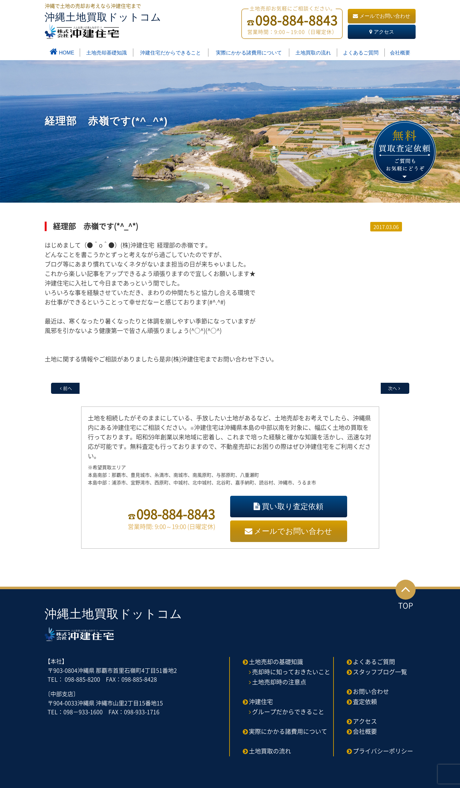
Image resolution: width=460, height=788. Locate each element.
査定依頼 (365, 701)
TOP (406, 595)
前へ (67, 388)
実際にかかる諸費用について (249, 52)
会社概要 (400, 52)
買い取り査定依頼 (288, 506)
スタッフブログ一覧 (380, 671)
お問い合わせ (371, 691)
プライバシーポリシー (383, 751)
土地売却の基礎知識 (276, 661)
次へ (392, 388)
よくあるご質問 (361, 52)
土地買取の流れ (313, 52)
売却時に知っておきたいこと (291, 671)
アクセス (381, 32)
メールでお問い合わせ (381, 16)
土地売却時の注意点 (279, 682)
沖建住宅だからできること (170, 52)
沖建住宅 (261, 701)
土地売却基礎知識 (106, 52)
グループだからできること (288, 711)
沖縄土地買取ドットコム (103, 25)
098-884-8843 (175, 514)
